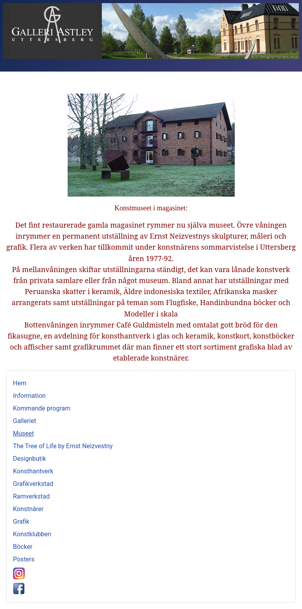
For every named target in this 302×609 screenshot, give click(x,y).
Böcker (22, 546)
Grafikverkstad (33, 484)
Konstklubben (32, 534)
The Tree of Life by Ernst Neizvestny (63, 446)
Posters (24, 559)
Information (29, 395)
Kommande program (41, 408)
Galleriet (24, 421)
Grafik (21, 521)
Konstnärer (28, 509)
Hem (19, 383)
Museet (23, 433)
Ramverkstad (31, 496)
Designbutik (29, 458)
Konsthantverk (33, 471)
